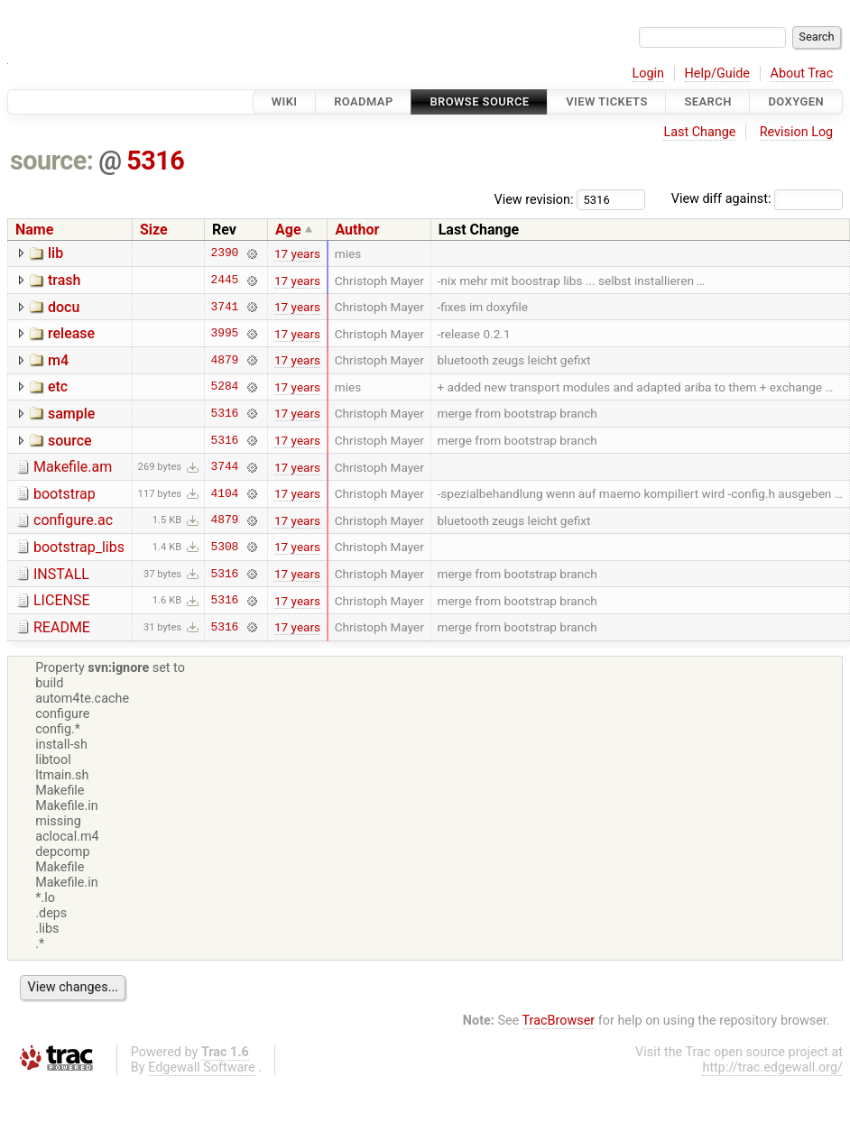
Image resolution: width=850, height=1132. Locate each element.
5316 (155, 160)
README (61, 627)
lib (55, 253)
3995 (225, 334)
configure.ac (73, 520)
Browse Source (479, 101)
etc (58, 386)
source (70, 440)
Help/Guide (717, 73)
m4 (58, 360)
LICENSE (61, 600)
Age (288, 229)
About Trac (802, 73)
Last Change (699, 132)
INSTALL (61, 574)
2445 (225, 280)
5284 (225, 387)
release (71, 333)
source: (52, 160)
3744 (225, 467)
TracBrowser (559, 1020)
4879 (225, 360)
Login (648, 73)
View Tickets (606, 101)
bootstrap (64, 493)
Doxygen (796, 101)
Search (707, 101)
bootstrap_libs (79, 547)
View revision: (534, 199)
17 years (297, 253)
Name (34, 229)
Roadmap (363, 101)
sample (71, 413)
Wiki (285, 101)
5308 (225, 546)
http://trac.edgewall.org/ (772, 1067)
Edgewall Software (201, 1067)
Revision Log (797, 132)
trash (64, 280)
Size (154, 229)
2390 (225, 253)
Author (357, 229)
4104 (225, 493)
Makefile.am (72, 466)
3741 (225, 307)
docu (63, 307)
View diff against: (757, 199)
